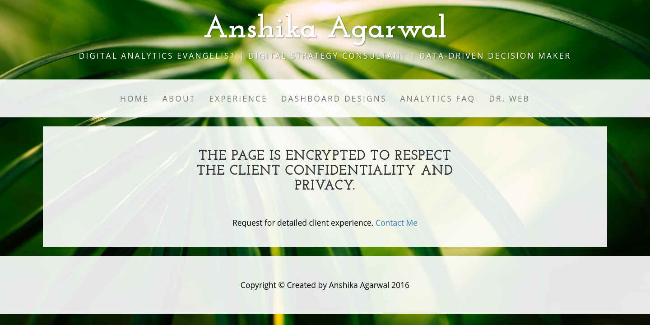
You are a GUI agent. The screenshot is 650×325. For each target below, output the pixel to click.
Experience (238, 98)
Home (134, 98)
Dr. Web (509, 98)
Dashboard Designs (334, 98)
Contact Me (397, 222)
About (178, 98)
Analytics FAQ (438, 98)
